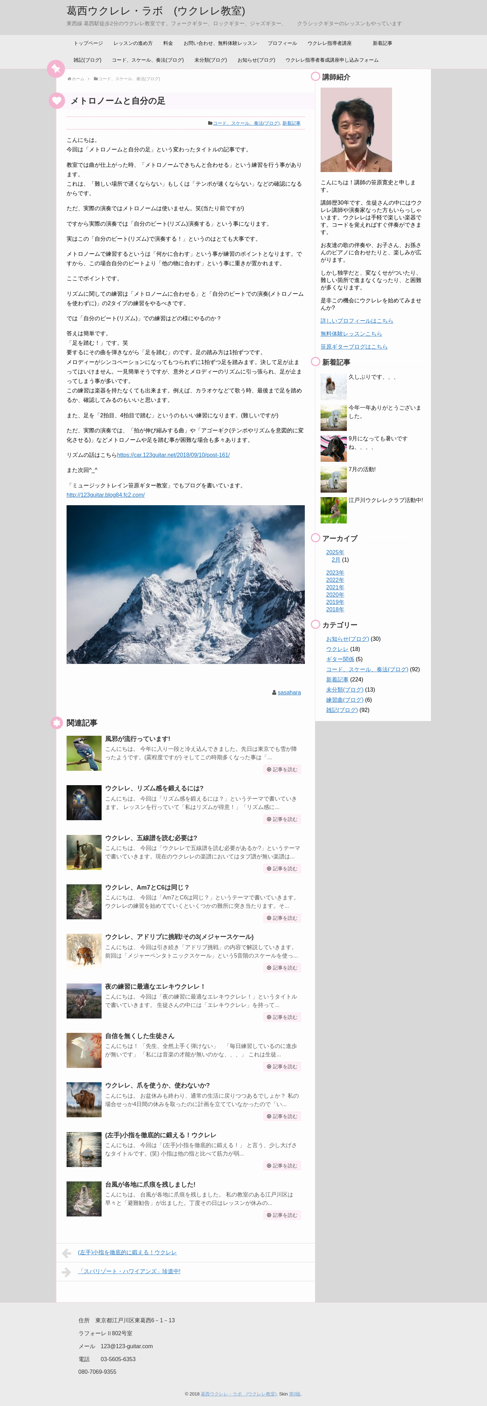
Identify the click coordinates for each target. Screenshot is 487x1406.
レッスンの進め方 (133, 43)
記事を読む (285, 769)
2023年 (335, 573)
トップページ (88, 43)
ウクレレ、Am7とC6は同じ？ (147, 887)
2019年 (335, 602)
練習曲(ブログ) (345, 700)
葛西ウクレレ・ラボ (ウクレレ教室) (156, 10)
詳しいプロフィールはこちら (357, 321)
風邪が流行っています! (137, 738)
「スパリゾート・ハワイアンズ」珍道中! (121, 1272)
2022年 (335, 580)
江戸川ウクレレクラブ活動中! (386, 500)
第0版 (295, 1394)
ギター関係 (340, 659)
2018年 (335, 609)
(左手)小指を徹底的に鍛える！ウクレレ (161, 1135)
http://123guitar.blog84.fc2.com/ (106, 495)
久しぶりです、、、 (374, 377)
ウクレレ (337, 649)
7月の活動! (362, 469)
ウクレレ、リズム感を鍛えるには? (154, 788)
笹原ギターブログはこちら (354, 347)
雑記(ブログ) (87, 60)
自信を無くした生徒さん (139, 1036)
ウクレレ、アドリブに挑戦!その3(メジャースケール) (179, 936)
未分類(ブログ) (210, 60)
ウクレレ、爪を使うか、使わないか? (157, 1085)
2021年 (335, 587)
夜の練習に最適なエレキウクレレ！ (155, 986)
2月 (336, 560)
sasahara (289, 692)
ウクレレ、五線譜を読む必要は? (151, 838)
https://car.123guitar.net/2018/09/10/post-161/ (173, 455)
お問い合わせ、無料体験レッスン (220, 43)
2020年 (335, 595)
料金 (168, 43)
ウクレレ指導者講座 (330, 43)
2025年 (335, 552)
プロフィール (282, 43)
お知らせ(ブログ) (256, 60)
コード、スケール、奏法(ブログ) (148, 60)
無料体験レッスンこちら (351, 334)
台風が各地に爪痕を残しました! (150, 1184)
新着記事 (382, 43)
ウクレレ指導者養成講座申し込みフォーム (332, 60)
